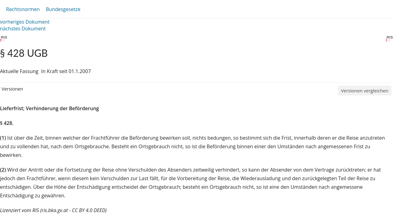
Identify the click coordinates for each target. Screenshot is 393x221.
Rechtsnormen (23, 9)
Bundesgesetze (63, 9)
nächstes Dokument (23, 28)
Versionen (12, 89)
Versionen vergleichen (364, 90)
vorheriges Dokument (25, 21)
